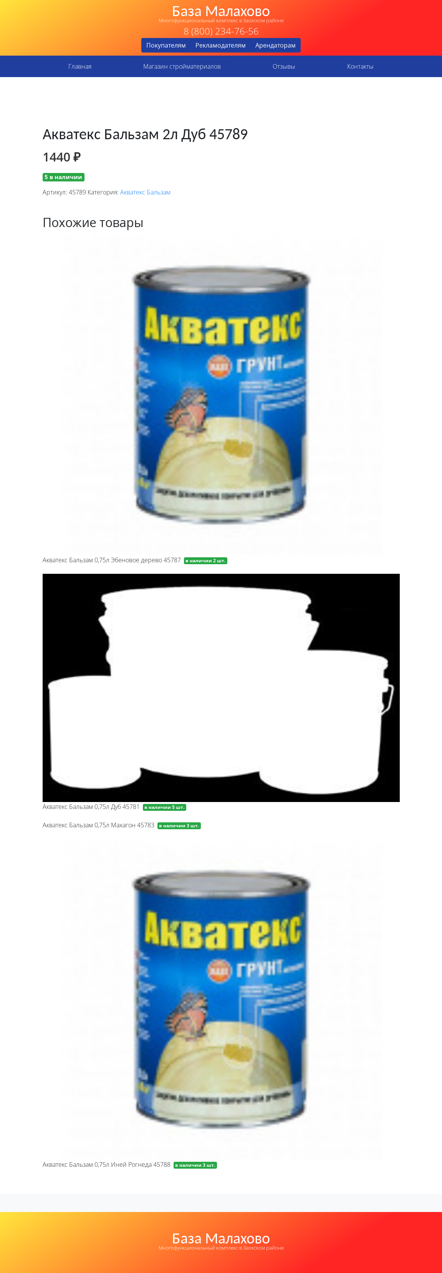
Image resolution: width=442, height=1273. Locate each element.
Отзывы (284, 66)
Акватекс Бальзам (145, 192)
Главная (79, 66)
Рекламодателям (220, 45)
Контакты (360, 66)
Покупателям (166, 45)
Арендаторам (275, 45)
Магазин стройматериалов (182, 66)
